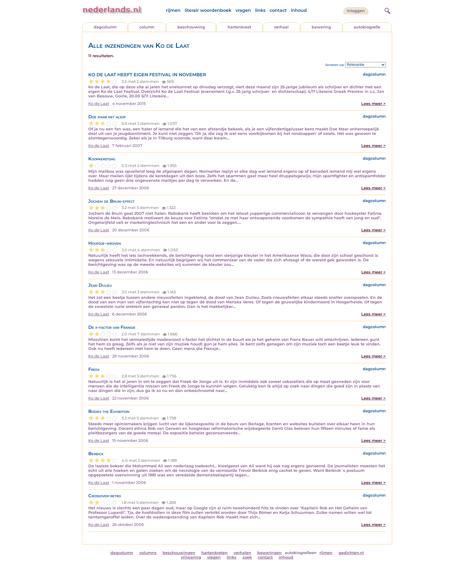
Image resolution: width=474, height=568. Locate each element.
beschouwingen (179, 552)
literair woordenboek (208, 10)
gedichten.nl (351, 552)
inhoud (299, 10)
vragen (243, 10)
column (146, 27)
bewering (321, 27)
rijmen (173, 10)
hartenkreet (239, 27)
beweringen (269, 552)
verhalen (242, 552)
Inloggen (356, 10)
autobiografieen (301, 552)
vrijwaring (191, 557)
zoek (247, 557)
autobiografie (367, 27)
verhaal (281, 27)
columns (148, 552)
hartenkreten (214, 552)
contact (278, 10)
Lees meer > (373, 103)
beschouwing (191, 27)
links (260, 10)
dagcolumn (105, 27)
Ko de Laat (98, 103)
